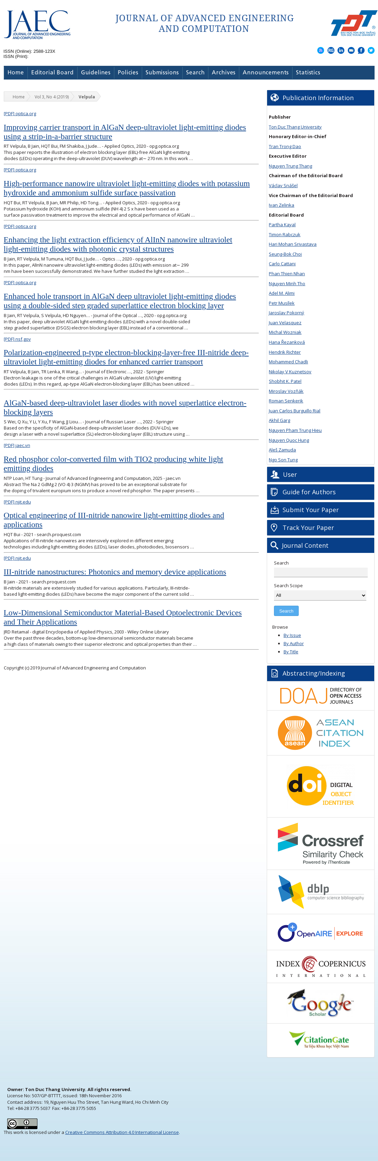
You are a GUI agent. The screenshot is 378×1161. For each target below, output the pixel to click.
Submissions (162, 73)
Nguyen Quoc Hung (289, 440)
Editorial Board (52, 73)
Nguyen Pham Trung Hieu (295, 430)
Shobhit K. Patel (285, 381)
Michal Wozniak (285, 332)
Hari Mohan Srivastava (293, 244)
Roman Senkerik (286, 401)
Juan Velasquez (285, 322)
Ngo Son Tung (283, 460)
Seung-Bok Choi (285, 254)
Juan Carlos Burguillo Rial (294, 411)
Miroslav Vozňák (286, 391)
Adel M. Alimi (282, 293)
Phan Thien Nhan (287, 273)
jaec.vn (17, 445)
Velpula (87, 97)
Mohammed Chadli (288, 362)
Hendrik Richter (285, 352)
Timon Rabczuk (284, 234)
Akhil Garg (279, 420)
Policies (128, 73)
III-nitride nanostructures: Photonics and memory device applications (115, 571)
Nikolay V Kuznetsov (290, 371)
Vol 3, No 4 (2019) (52, 97)
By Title (291, 652)
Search (195, 73)
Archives (224, 73)
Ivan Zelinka (281, 205)
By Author (294, 643)
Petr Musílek (282, 303)
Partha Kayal (282, 224)
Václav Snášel (283, 185)
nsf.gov (17, 339)
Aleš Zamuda (282, 450)
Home (16, 73)
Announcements (266, 73)
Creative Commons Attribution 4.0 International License (122, 1132)
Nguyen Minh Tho (287, 283)
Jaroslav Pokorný (286, 313)
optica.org (20, 113)
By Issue (292, 635)
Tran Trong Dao (285, 146)
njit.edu (17, 502)
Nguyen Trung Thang (290, 166)
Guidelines (96, 73)
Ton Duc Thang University (295, 127)
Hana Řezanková (287, 342)
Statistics (308, 73)
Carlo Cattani (282, 264)
